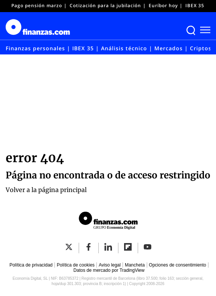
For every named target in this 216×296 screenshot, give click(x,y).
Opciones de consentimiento (177, 265)
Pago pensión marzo (36, 5)
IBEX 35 (194, 5)
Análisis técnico (124, 48)
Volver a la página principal (46, 190)
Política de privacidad (31, 265)
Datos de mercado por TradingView (109, 270)
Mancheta (135, 265)
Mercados (168, 48)
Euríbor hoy (163, 5)
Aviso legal (110, 265)
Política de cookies (76, 265)
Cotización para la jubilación (105, 5)
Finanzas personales (35, 48)
